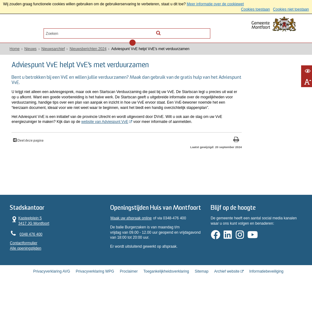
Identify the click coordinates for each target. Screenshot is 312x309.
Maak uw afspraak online (131, 240)
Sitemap (201, 291)
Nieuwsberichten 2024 (88, 49)
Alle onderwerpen (32, 30)
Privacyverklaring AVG (51, 291)
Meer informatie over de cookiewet (215, 4)
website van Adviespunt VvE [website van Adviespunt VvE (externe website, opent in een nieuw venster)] (146, 131)
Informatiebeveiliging (266, 291)
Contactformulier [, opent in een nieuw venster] (24, 257)
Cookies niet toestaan (291, 9)
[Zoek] (206, 30)
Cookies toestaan (255, 9)
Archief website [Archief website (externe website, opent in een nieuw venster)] (226, 291)
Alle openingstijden (26, 263)
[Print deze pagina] (184, 154)
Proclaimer (128, 291)
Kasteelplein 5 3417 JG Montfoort (30, 235)
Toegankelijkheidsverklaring (166, 291)
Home (15, 49)
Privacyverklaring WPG (95, 291)
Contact (66, 30)
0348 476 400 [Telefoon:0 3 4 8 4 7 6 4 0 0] (31, 248)
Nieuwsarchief (53, 49)
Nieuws (31, 49)
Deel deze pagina (32, 155)
